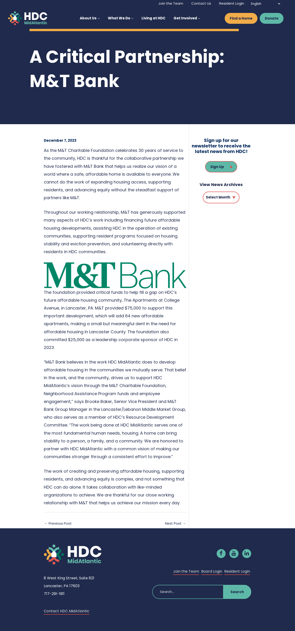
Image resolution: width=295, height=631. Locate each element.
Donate (271, 18)
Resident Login (237, 571)
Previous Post (58, 523)
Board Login (211, 571)
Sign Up (217, 166)
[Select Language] (265, 4)
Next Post (175, 523)
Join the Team (186, 571)
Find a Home (241, 18)
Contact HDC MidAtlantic (66, 611)
